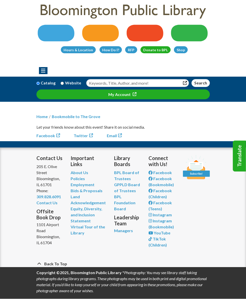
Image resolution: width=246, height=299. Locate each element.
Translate (239, 156)
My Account (119, 94)
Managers (123, 230)
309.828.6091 (48, 196)
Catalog (48, 82)
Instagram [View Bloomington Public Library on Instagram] (160, 214)
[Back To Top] (123, 264)
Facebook (45, 135)
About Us (79, 172)
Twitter (81, 135)
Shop (181, 50)
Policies (78, 178)
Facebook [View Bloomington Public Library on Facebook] (160, 172)
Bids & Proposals (87, 190)
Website (73, 82)
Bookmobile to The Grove (76, 116)
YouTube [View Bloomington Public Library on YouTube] (159, 232)
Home (42, 116)
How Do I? (110, 50)
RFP (131, 50)
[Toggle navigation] (43, 70)
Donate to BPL (155, 50)
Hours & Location (78, 50)
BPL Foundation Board (124, 202)
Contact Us (47, 202)
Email (112, 135)
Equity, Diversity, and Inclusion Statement (86, 214)
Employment (82, 184)
